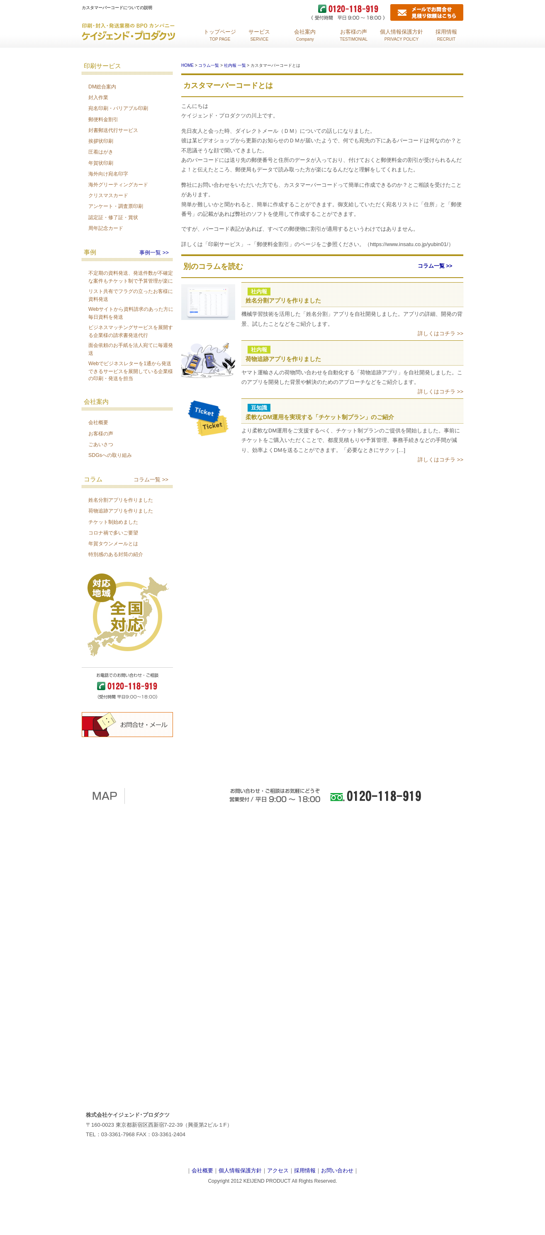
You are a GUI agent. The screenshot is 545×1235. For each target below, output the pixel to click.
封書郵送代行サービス (113, 130)
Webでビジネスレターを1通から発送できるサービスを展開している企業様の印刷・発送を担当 (130, 371)
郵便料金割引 (103, 119)
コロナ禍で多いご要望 (113, 533)
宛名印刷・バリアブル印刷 (118, 108)
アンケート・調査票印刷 (115, 206)
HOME (187, 65)
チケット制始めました (113, 522)
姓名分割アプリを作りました (120, 500)
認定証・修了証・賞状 (113, 217)
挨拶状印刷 (100, 141)
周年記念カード (105, 228)
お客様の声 (100, 434)
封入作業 (98, 97)
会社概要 (98, 422)
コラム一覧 (208, 65)
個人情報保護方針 (240, 1170)
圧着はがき (100, 152)
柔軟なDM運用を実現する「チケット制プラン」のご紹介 (320, 417)
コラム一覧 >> (151, 479)
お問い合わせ (337, 1170)
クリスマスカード (108, 195)
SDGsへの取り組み (110, 455)
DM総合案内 (102, 87)
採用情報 (305, 1170)
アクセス (278, 1170)
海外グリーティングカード (118, 185)
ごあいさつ (100, 444)
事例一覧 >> (154, 252)
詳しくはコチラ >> (440, 333)
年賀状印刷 (100, 163)
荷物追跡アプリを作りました (120, 511)
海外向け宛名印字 (108, 174)
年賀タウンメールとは (113, 544)
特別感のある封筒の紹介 (115, 554)
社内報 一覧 (235, 65)
